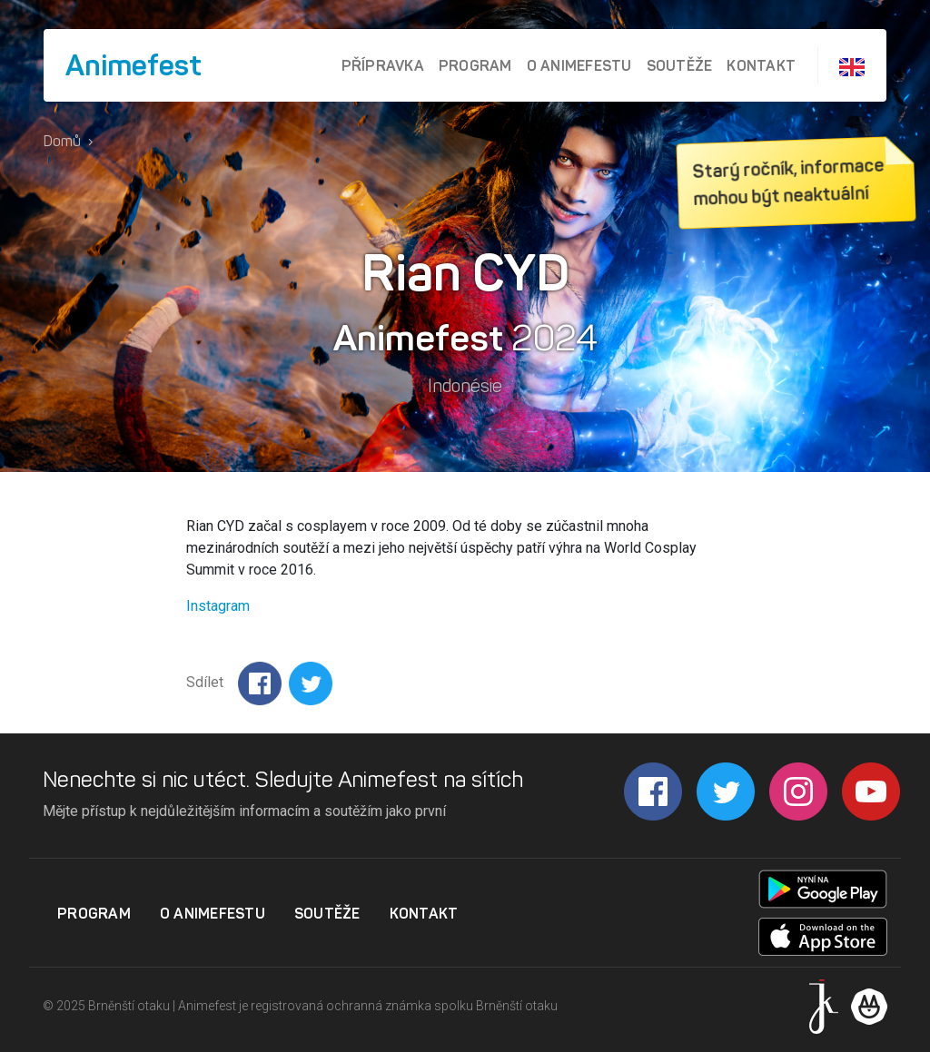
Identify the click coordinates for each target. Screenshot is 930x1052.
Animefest (133, 65)
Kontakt (761, 65)
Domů (62, 141)
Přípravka (382, 65)
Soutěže (680, 65)
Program (475, 65)
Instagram (218, 605)
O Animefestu (579, 65)
